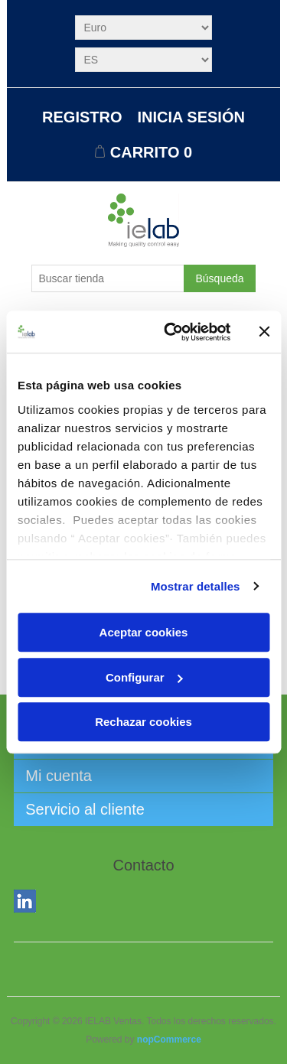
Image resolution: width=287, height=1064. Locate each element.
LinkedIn (28, 904)
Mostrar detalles (195, 586)
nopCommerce (169, 1039)
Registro (82, 117)
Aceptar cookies (143, 632)
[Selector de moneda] (143, 27)
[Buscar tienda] (107, 278)
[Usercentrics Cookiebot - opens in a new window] (171, 332)
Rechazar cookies (143, 721)
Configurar (144, 677)
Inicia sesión (191, 117)
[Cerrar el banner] (264, 332)
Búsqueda (219, 278)
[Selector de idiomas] (143, 59)
